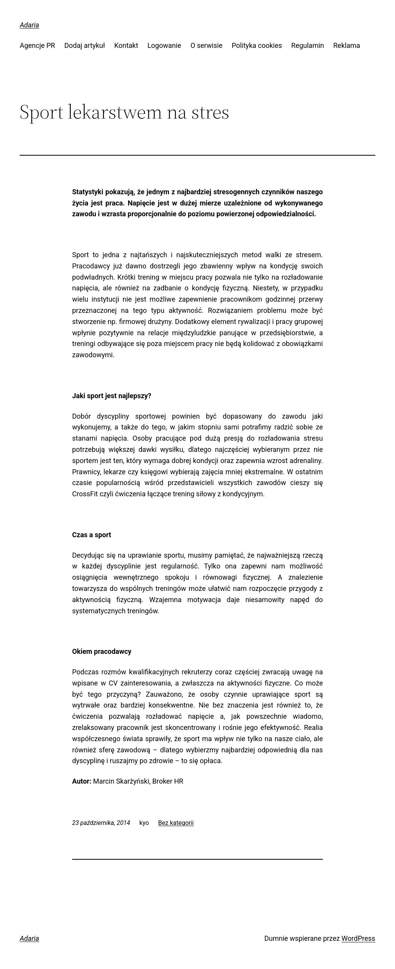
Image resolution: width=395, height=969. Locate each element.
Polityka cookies (257, 45)
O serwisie (207, 45)
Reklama (346, 45)
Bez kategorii (176, 822)
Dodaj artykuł (84, 45)
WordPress (358, 938)
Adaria (29, 25)
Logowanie (164, 45)
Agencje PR (37, 45)
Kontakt (126, 45)
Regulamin (307, 45)
